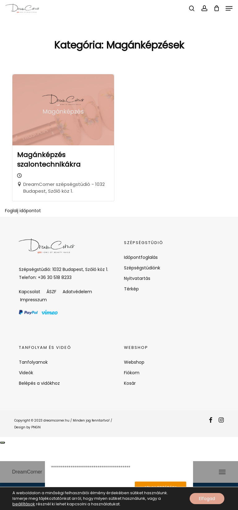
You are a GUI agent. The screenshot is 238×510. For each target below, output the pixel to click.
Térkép (131, 289)
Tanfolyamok (33, 362)
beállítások (23, 504)
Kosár (130, 383)
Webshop (134, 362)
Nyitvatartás (137, 278)
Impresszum (33, 300)
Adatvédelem (77, 292)
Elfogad (207, 498)
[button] (229, 8)
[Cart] (216, 8)
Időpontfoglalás (141, 257)
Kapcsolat (29, 292)
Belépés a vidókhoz (39, 383)
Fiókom (131, 373)
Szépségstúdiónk (142, 268)
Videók (26, 373)
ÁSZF (51, 292)
